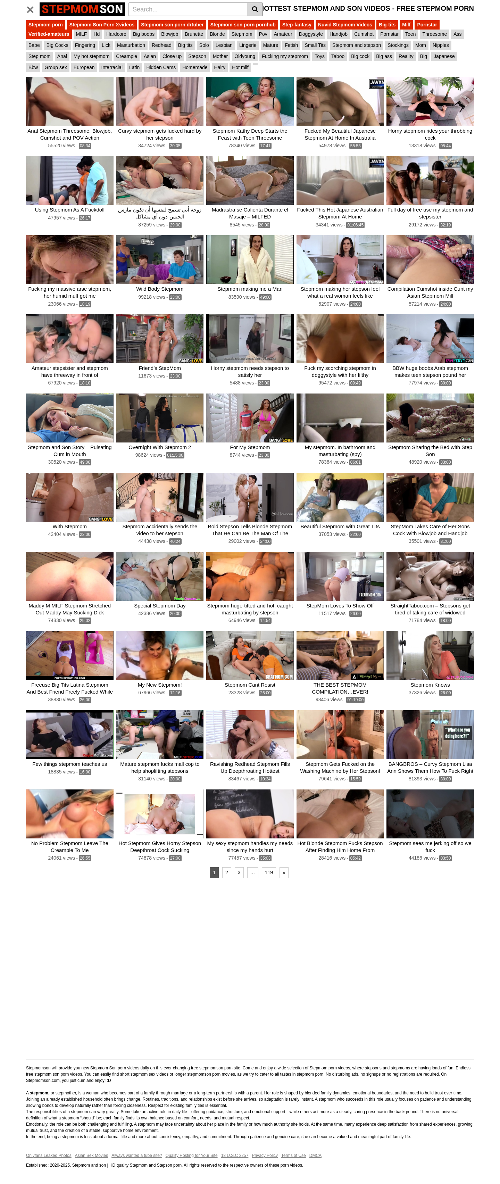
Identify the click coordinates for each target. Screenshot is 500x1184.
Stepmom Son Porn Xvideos (101, 24)
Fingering (85, 45)
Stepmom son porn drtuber (172, 24)
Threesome (434, 34)
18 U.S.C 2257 (235, 1155)
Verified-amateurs (48, 34)
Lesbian (224, 45)
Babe (34, 45)
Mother (220, 56)
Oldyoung (244, 56)
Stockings (398, 45)
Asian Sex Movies (91, 1155)
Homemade (194, 67)
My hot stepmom (91, 56)
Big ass (384, 56)
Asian (150, 56)
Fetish (291, 45)
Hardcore (116, 34)
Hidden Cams (161, 67)
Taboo (337, 56)
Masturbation (131, 45)
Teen (410, 34)
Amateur (283, 34)
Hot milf (240, 67)
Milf (406, 24)
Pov (263, 34)
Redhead (162, 45)
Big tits (185, 45)
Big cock (360, 56)
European (84, 67)
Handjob (339, 34)
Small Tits (315, 45)
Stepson (197, 56)
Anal (62, 56)
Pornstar (427, 24)
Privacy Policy (265, 1155)
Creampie (126, 56)
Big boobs (144, 34)
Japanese (444, 56)
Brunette (194, 34)
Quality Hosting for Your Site (192, 1155)
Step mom (39, 56)
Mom (420, 45)
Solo (204, 45)
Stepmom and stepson (356, 45)
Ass (457, 34)
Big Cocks (57, 45)
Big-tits (387, 24)
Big (423, 56)
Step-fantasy (296, 24)
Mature (270, 45)
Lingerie (248, 45)
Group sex (55, 67)
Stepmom (242, 34)
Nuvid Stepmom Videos (345, 24)
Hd (96, 34)
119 (269, 872)
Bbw (33, 67)
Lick (106, 45)
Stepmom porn (45, 24)
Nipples (441, 45)
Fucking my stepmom (285, 56)
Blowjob (169, 34)
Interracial (112, 67)
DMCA (315, 1155)
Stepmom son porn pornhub (243, 24)
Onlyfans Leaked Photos (49, 1155)
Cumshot (364, 34)
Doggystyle (311, 34)
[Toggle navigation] (33, 8)
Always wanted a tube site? (136, 1155)
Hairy (220, 67)
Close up (172, 56)
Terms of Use (293, 1155)
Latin (134, 67)
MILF (81, 34)
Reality (406, 56)
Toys (320, 56)
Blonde (217, 34)
